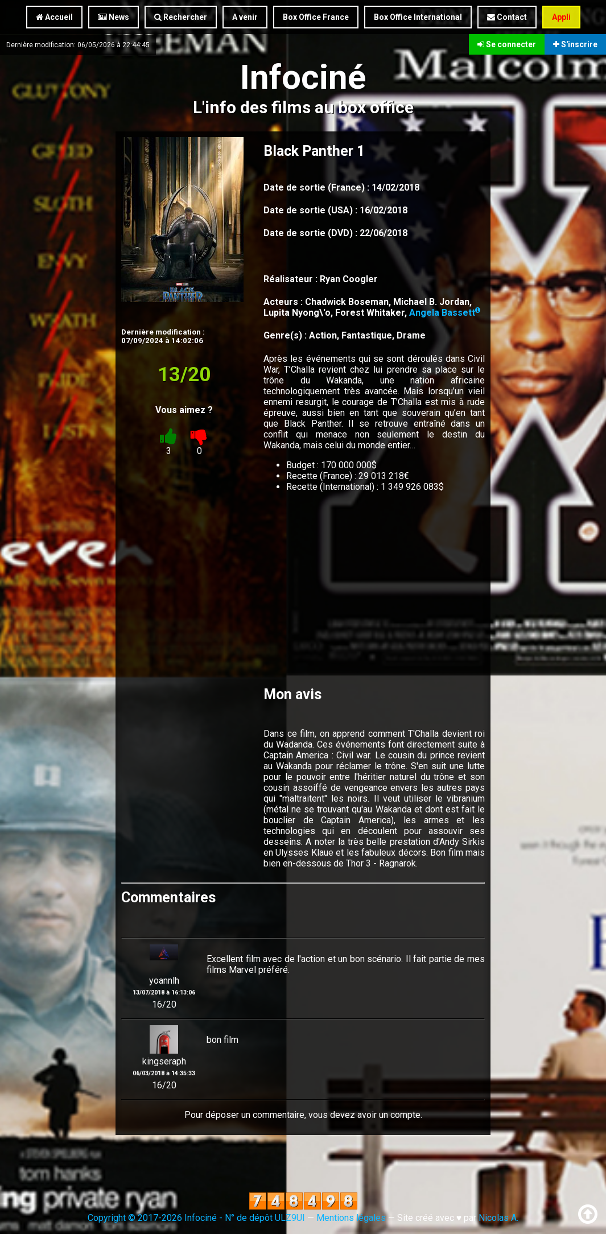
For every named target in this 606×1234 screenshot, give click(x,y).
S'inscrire (575, 44)
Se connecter (506, 44)
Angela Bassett (444, 312)
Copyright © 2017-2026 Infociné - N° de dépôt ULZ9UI (196, 1217)
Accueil (54, 17)
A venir (245, 17)
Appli (561, 17)
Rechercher (180, 17)
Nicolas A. (498, 1217)
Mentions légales (351, 1217)
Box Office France (316, 17)
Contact (507, 17)
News (113, 17)
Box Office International (418, 17)
